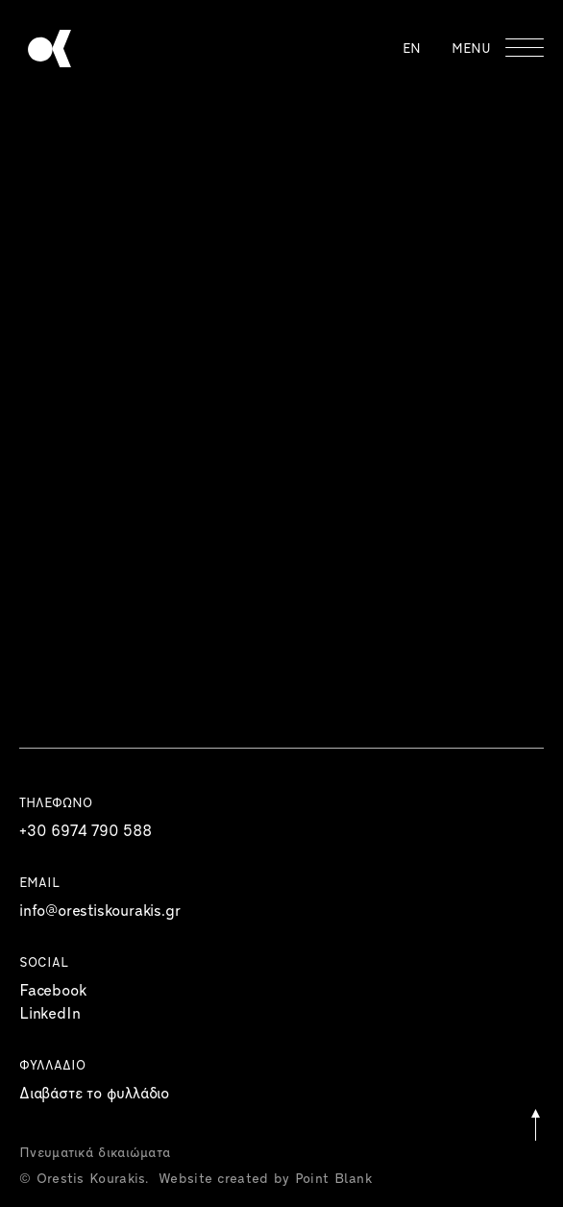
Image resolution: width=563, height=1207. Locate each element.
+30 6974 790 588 (85, 832)
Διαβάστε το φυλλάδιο (94, 1094)
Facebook (52, 991)
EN (412, 49)
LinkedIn (49, 1014)
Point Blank (333, 1179)
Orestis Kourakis (49, 48)
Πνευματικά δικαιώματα (94, 1153)
